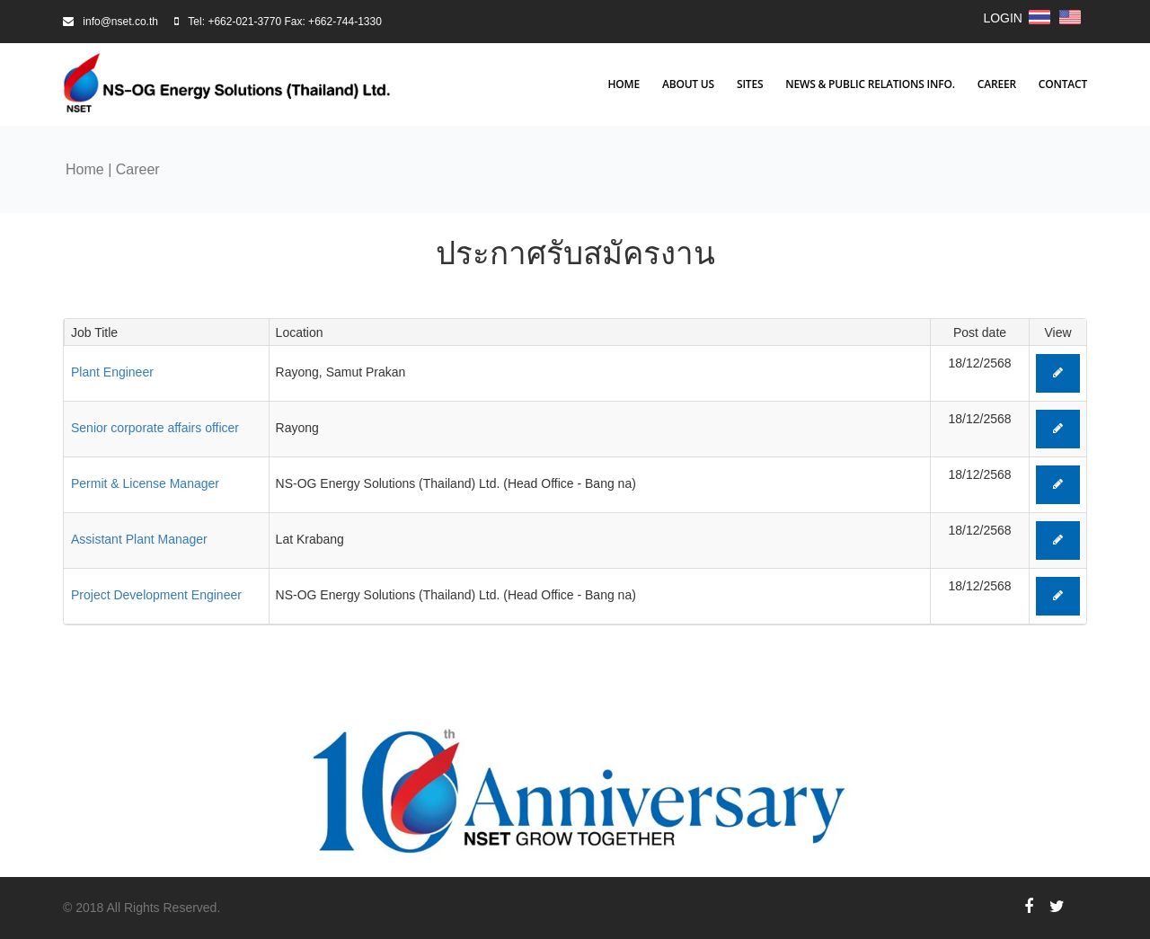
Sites (750, 84)
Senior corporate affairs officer (155, 428)
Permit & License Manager (145, 483)
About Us (688, 84)
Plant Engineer (112, 372)
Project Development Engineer (156, 595)
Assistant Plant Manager (139, 539)
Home (624, 84)
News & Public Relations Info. (869, 84)
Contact (1063, 84)
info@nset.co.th (120, 21)
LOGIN (1002, 18)
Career (997, 84)
